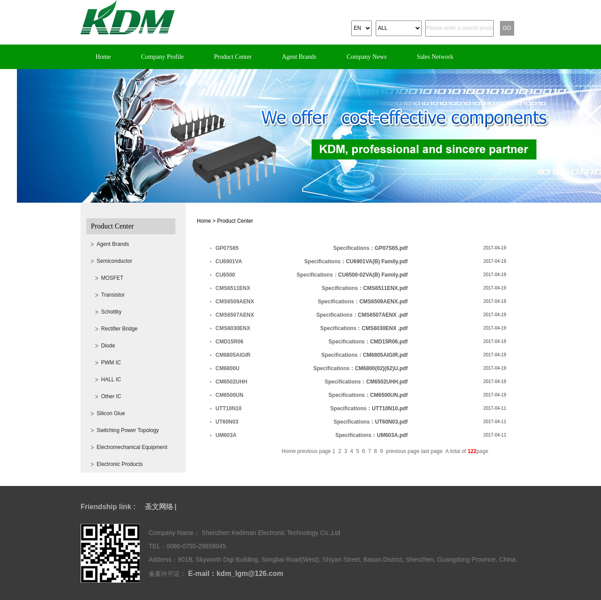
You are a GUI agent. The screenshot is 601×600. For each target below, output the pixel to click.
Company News (367, 56)
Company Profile (162, 56)
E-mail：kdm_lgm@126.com (234, 573)
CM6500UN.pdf (389, 395)
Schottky (111, 312)
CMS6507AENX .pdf (383, 315)
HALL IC (111, 379)
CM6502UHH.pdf (386, 382)
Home (103, 56)
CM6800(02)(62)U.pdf (381, 368)
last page (432, 451)
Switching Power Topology (128, 430)
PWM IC (111, 362)
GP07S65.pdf (391, 248)
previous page (315, 451)
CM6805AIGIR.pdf (385, 355)
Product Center (233, 56)
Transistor (113, 295)
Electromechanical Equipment (132, 447)
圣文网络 (159, 506)
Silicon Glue (111, 413)
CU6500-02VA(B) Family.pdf (373, 275)
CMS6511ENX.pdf (385, 288)
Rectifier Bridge (119, 329)
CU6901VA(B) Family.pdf (377, 261)
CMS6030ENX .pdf (384, 328)
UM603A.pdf (392, 435)
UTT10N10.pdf (390, 408)
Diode (108, 346)
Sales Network (435, 56)
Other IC (111, 396)
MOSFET (112, 278)
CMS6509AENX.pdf (383, 301)
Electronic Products (119, 464)
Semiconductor (114, 261)
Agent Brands (299, 56)
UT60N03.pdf (391, 422)
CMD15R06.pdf (389, 342)
